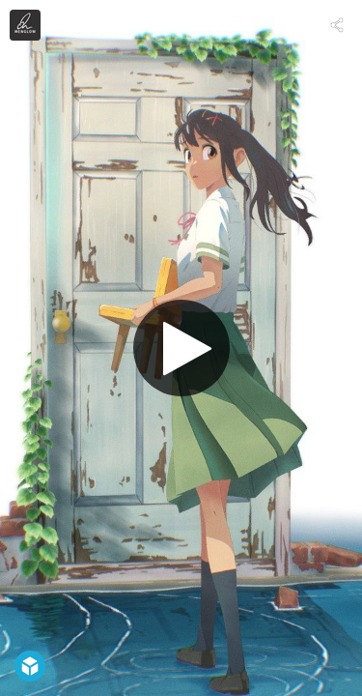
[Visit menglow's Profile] (25, 25)
